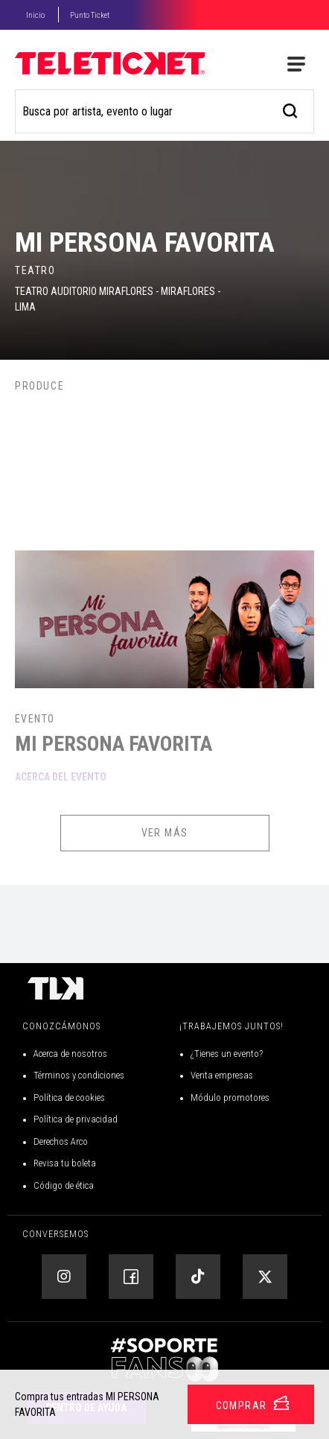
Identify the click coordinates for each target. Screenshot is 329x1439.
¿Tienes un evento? (227, 1053)
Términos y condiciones (78, 1075)
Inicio (35, 15)
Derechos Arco (60, 1141)
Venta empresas (222, 1075)
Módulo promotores (230, 1097)
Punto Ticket (89, 15)
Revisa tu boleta (64, 1163)
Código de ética (63, 1185)
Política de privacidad (75, 1119)
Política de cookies (69, 1097)
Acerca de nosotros (70, 1053)
